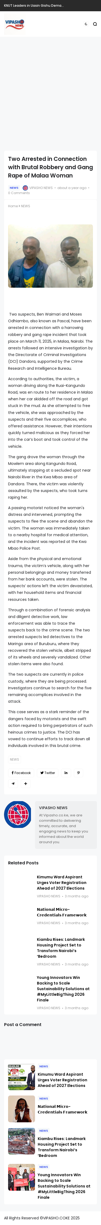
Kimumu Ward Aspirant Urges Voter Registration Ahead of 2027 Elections (61, 882)
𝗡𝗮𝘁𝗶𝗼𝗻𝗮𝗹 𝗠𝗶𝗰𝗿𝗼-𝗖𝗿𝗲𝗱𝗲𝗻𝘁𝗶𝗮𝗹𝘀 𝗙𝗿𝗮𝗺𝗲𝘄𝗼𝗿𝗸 (61, 912)
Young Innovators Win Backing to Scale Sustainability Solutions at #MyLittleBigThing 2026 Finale (63, 989)
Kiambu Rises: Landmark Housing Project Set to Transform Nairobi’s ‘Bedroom (61, 948)
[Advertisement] (50, 93)
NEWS (14, 188)
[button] (86, 24)
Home (13, 206)
